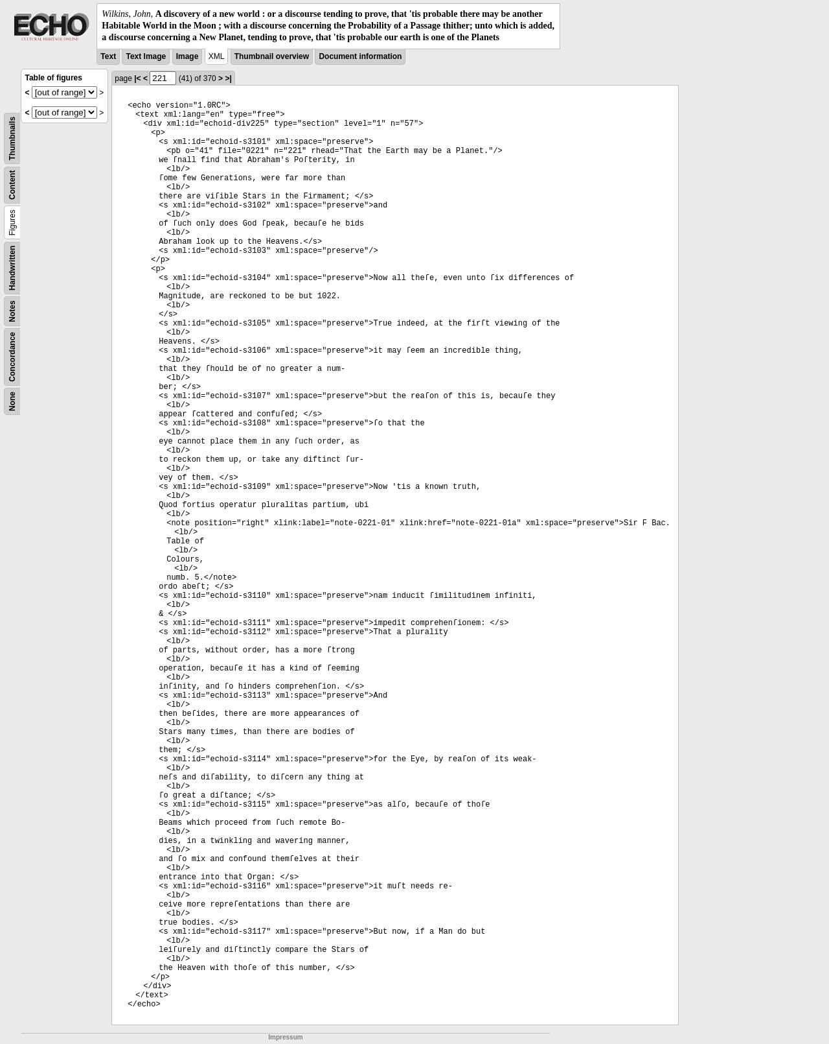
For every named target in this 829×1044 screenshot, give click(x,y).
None (12, 401)
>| (228, 78)
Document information (360, 56)
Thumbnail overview (271, 56)
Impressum (285, 1037)
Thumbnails (12, 138)
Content (12, 184)
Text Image (146, 56)
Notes (12, 311)
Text (108, 56)
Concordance (12, 357)
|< (137, 78)
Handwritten (12, 267)
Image (187, 56)
